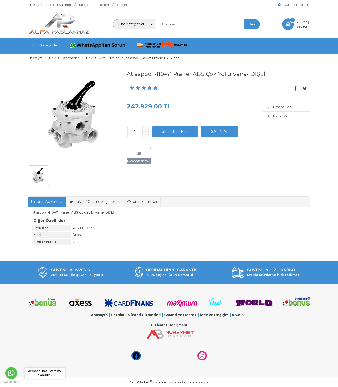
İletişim (117, 315)
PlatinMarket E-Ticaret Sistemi (154, 382)
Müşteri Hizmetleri (144, 315)
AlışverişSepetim (303, 24)
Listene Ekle (280, 107)
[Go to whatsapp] (11, 373)
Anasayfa (99, 315)
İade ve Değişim (214, 315)
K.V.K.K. (238, 315)
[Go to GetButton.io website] (11, 382)
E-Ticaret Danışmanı (169, 325)
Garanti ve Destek (180, 315)
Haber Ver (278, 116)
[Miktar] (135, 131)
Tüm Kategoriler (45, 45)
